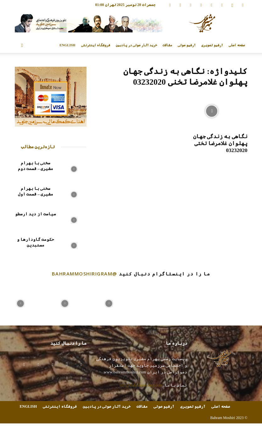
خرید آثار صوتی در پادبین (136, 45)
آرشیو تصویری (212, 45)
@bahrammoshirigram (84, 273)
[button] (22, 45)
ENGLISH (67, 45)
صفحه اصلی (237, 45)
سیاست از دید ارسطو (35, 214)
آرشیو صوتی (187, 45)
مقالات (167, 45)
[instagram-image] (20, 301)
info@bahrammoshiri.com (141, 385)
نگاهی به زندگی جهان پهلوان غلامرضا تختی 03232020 (220, 143)
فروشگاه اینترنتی (95, 45)
